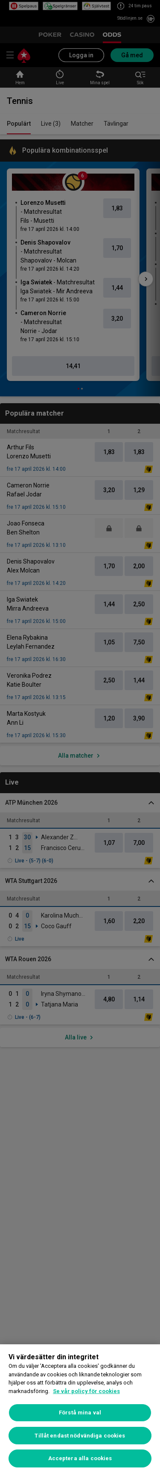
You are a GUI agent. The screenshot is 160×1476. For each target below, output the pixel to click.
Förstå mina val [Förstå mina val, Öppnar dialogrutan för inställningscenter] (80, 1412)
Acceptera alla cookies (80, 1458)
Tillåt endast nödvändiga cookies (80, 1435)
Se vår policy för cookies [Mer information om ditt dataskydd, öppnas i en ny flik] (86, 1391)
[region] (80, 1410)
